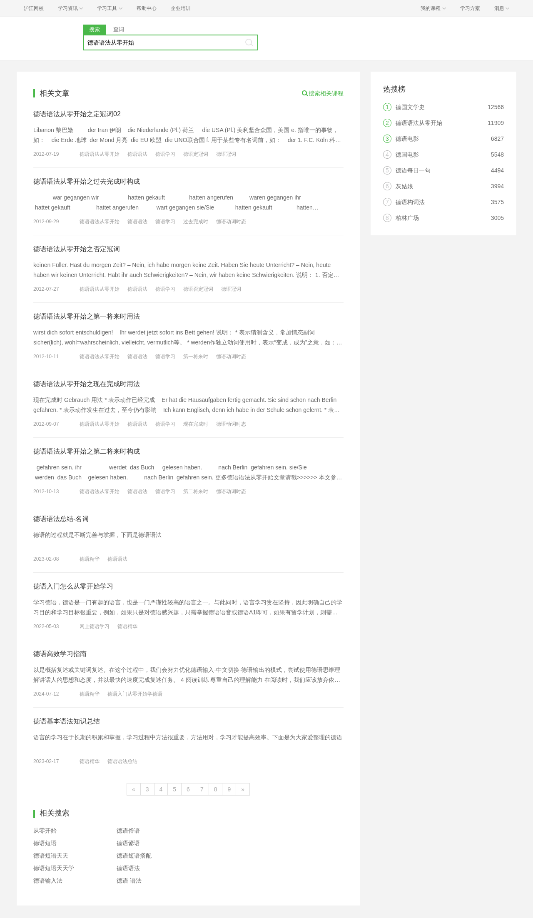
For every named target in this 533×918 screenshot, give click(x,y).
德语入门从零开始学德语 (134, 694)
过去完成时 (195, 222)
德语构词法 (410, 202)
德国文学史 (410, 107)
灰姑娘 (404, 186)
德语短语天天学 (53, 868)
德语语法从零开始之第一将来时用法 (86, 316)
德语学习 (165, 154)
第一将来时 (195, 356)
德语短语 (45, 843)
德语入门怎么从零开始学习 (73, 586)
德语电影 (407, 138)
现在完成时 (195, 424)
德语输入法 (47, 880)
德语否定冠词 (198, 289)
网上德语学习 (95, 626)
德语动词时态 (231, 222)
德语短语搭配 (134, 855)
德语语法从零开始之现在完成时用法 (86, 383)
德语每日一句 (413, 170)
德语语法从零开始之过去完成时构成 (86, 181)
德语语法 (137, 154)
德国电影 (407, 154)
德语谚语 (128, 843)
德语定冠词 (195, 154)
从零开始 (45, 830)
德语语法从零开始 (100, 154)
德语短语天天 (50, 855)
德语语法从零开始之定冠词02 (77, 113)
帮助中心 (147, 8)
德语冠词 (226, 154)
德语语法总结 (122, 761)
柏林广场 (407, 218)
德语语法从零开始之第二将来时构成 (86, 451)
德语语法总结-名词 (61, 518)
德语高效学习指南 (60, 653)
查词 (118, 29)
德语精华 (90, 559)
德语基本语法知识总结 (66, 721)
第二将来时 (195, 491)
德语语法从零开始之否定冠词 (76, 248)
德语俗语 (128, 830)
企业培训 (181, 8)
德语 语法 (129, 880)
